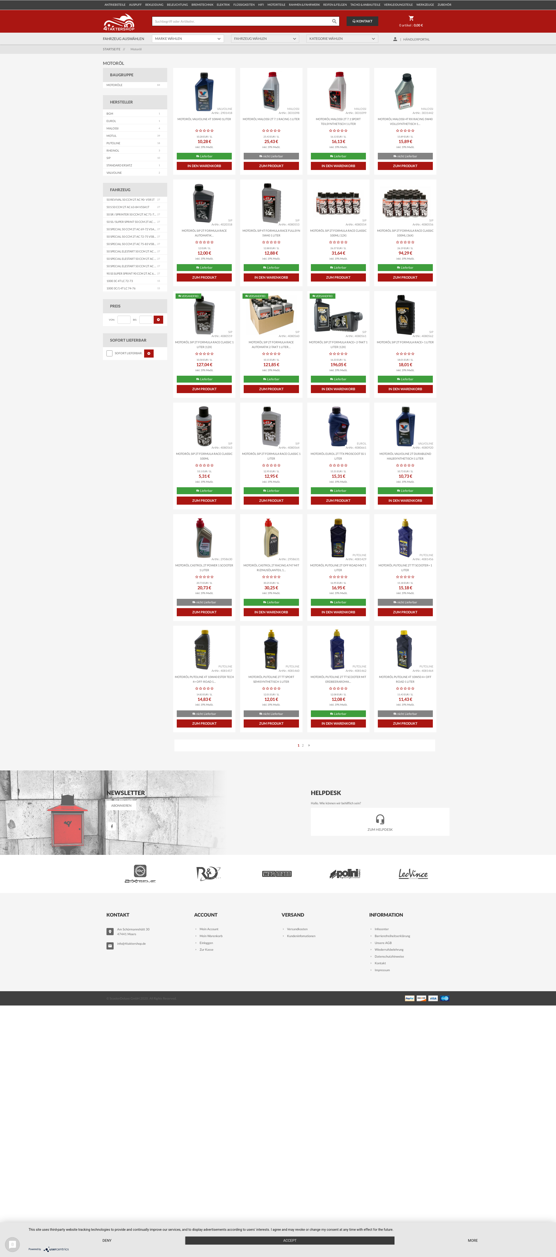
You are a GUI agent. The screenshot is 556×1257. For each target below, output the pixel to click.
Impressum (379, 970)
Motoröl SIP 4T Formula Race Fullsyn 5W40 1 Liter (271, 233)
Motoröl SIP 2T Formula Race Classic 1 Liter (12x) (204, 344)
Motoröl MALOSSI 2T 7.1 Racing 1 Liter (271, 119)
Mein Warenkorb (208, 936)
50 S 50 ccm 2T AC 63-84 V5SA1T (127, 207)
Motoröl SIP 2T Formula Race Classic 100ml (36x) (405, 233)
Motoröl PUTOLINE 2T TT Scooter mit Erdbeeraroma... (338, 679)
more (473, 1240)
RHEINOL (112, 150)
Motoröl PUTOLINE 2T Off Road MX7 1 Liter (338, 568)
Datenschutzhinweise (386, 956)
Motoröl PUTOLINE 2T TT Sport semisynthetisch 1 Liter (271, 679)
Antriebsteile (115, 4)
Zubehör (444, 4)
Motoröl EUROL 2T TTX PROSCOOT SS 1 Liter (338, 456)
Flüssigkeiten (244, 4)
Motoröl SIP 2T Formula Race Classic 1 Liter (271, 456)
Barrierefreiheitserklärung (389, 936)
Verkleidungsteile (398, 4)
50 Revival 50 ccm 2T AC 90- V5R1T (130, 199)
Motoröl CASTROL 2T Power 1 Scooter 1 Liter (204, 568)
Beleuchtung (177, 4)
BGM (109, 113)
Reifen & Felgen (335, 4)
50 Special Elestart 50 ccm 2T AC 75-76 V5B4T (138, 266)
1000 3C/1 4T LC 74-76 (121, 288)
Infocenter (379, 929)
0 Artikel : (411, 22)
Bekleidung (154, 4)
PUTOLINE (113, 143)
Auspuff (135, 4)
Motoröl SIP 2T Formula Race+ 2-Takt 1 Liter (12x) (338, 344)
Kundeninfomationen (298, 936)
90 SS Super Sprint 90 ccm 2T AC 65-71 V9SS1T (138, 273)
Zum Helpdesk (380, 821)
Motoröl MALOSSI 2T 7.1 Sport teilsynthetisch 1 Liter (338, 121)
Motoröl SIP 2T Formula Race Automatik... (204, 233)
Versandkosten (295, 929)
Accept (290, 1240)
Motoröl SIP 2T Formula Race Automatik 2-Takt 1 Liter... (271, 344)
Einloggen (203, 943)
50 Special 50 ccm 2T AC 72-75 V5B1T (131, 236)
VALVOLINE (114, 172)
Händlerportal (416, 39)
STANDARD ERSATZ (119, 165)
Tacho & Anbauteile (365, 4)
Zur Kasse (203, 949)
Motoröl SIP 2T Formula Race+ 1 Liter (405, 342)
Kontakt (362, 21)
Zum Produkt (271, 166)
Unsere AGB (380, 943)
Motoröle (114, 85)
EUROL (111, 121)
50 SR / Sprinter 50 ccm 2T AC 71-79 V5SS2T (136, 214)
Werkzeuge (425, 4)
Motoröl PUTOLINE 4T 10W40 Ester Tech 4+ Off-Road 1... (204, 679)
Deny (106, 1240)
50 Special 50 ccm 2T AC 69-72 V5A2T (131, 229)
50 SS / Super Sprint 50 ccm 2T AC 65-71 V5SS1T (138, 222)
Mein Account (206, 929)
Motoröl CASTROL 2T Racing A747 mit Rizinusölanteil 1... (271, 568)
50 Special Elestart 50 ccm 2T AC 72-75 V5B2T (138, 259)
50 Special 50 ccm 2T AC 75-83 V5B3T (131, 244)
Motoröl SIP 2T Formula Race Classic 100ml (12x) (338, 233)
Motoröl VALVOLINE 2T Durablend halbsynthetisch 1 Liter (405, 456)
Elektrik (223, 4)
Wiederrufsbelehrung (386, 949)
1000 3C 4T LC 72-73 (119, 281)
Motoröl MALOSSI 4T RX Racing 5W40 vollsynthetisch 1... (405, 121)
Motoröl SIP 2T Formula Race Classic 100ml (204, 456)
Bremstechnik (202, 4)
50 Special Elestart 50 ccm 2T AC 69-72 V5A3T (138, 251)
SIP (108, 158)
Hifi (261, 4)
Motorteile (276, 4)
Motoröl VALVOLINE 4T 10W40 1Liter (204, 119)
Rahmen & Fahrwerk (304, 4)
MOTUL (111, 136)
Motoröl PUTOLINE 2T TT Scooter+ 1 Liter (405, 568)
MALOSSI (112, 128)
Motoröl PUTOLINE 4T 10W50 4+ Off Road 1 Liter (405, 679)
